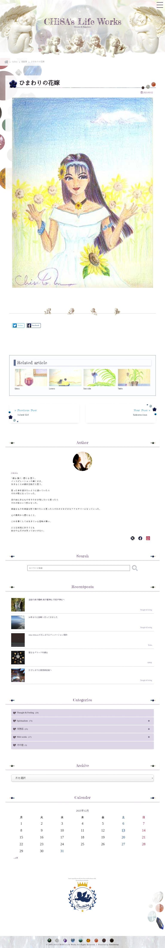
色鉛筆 (23, 62)
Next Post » (122, 412)
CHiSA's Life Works (82, 21)
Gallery (14, 62)
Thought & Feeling (28, 712)
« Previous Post (43, 412)
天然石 (23, 728)
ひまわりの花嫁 (36, 62)
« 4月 (16, 857)
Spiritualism (25, 720)
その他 (22, 744)
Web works (24, 736)
